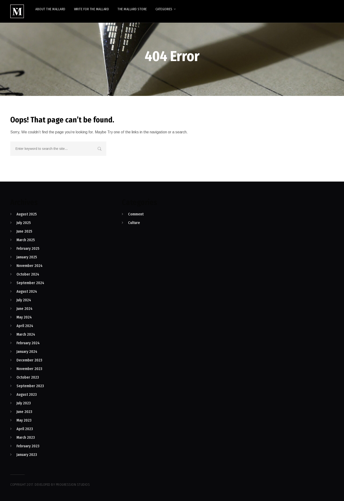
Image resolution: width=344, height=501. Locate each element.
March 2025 (25, 240)
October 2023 (27, 377)
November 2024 (29, 265)
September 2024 (30, 283)
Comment (136, 214)
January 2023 (26, 454)
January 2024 (26, 351)
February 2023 (27, 446)
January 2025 (26, 257)
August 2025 (26, 214)
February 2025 (27, 248)
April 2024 (24, 326)
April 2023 (24, 429)
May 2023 (24, 420)
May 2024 (24, 317)
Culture (134, 222)
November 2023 (29, 368)
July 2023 (23, 403)
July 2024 (23, 300)
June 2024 (24, 308)
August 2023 (26, 394)
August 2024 (26, 291)
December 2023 (29, 360)
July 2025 (23, 222)
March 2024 (25, 334)
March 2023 (25, 437)
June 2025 (24, 231)
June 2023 (24, 411)
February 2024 (28, 343)
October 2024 (27, 274)
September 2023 (30, 386)
